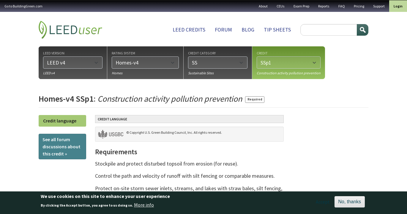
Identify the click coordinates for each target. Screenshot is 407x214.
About (263, 6)
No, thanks (349, 203)
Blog (248, 29)
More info (144, 206)
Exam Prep (301, 6)
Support (379, 6)
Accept (323, 204)
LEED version (53, 53)
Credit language (59, 121)
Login (398, 6)
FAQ (341, 6)
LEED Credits (189, 29)
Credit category (202, 53)
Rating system (123, 53)
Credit (262, 53)
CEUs (281, 6)
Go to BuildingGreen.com (23, 6)
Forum (223, 29)
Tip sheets (277, 29)
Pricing (359, 6)
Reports (323, 6)
